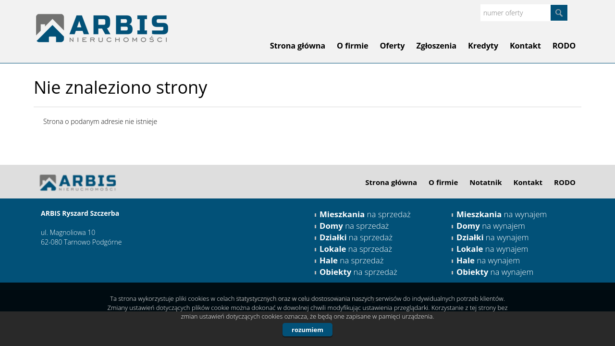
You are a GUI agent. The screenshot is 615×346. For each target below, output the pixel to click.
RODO (564, 45)
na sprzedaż (365, 214)
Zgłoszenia (436, 45)
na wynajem (501, 214)
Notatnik (485, 182)
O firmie (352, 45)
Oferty (392, 45)
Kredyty (483, 45)
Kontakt (525, 45)
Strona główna (297, 45)
